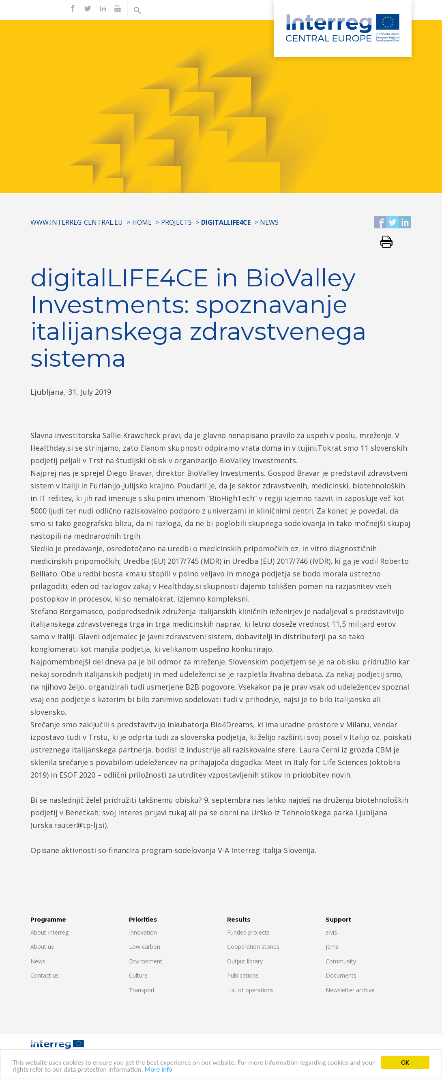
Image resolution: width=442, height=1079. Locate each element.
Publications (243, 975)
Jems (332, 946)
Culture (138, 975)
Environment (145, 961)
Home (142, 222)
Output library (245, 961)
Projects (176, 222)
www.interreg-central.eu (76, 222)
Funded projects (248, 932)
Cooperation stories (253, 946)
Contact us (44, 975)
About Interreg (49, 932)
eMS (331, 932)
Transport (142, 990)
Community (341, 961)
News (269, 222)
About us (42, 946)
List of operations (250, 990)
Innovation (143, 932)
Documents (341, 975)
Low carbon (144, 946)
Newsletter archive (350, 990)
